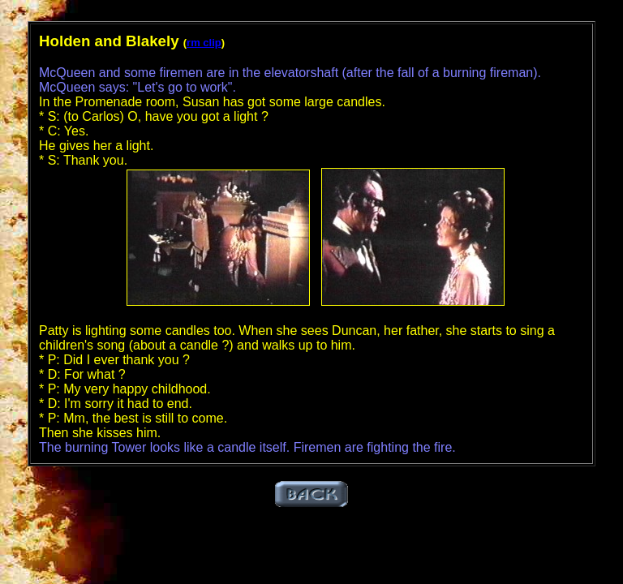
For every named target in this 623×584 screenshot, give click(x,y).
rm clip (204, 42)
